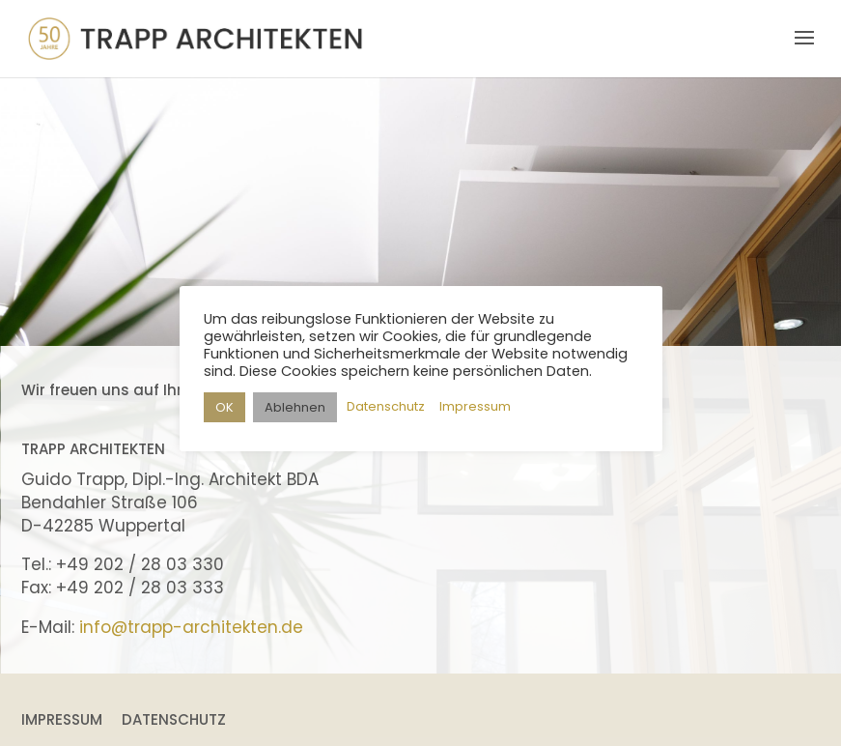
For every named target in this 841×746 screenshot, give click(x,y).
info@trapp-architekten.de (191, 627)
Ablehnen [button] (295, 407)
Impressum (61, 719)
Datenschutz (174, 719)
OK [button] (224, 407)
